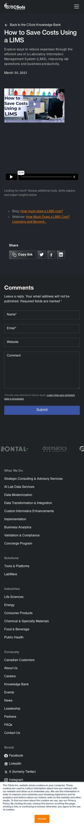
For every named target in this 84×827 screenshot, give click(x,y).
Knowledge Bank (16, 684)
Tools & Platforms (16, 566)
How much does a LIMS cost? (41, 211)
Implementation (15, 519)
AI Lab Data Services (19, 487)
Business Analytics (17, 527)
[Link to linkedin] (61, 255)
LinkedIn (15, 763)
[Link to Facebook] (51, 255)
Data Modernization (18, 495)
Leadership (12, 708)
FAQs (8, 725)
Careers (10, 676)
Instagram (16, 780)
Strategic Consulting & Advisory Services (33, 479)
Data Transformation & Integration (28, 503)
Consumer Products (18, 613)
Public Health (14, 637)
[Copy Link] (22, 255)
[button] (76, 6)
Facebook (16, 755)
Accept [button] (42, 819)
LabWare (10, 574)
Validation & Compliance (22, 535)
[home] (14, 6)
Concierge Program (18, 543)
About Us (10, 668)
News (8, 700)
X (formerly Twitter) (22, 772)
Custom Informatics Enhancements (29, 511)
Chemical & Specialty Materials (26, 621)
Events (9, 692)
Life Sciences (14, 597)
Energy (9, 605)
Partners (10, 717)
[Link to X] (42, 255)
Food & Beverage (16, 629)
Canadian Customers (19, 660)
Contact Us (12, 733)
